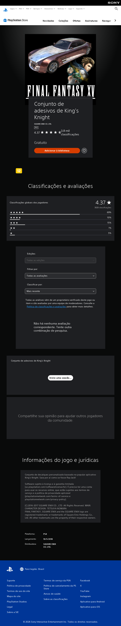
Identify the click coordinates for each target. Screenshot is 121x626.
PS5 (20, 9)
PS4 (27, 9)
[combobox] (60, 257)
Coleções (63, 17)
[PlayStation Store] (16, 17)
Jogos (12, 9)
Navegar (106, 17)
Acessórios (48, 9)
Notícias (61, 9)
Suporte (79, 9)
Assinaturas (91, 17)
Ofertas (77, 17)
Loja (70, 9)
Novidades (48, 17)
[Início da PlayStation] (5, 9)
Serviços (36, 9)
